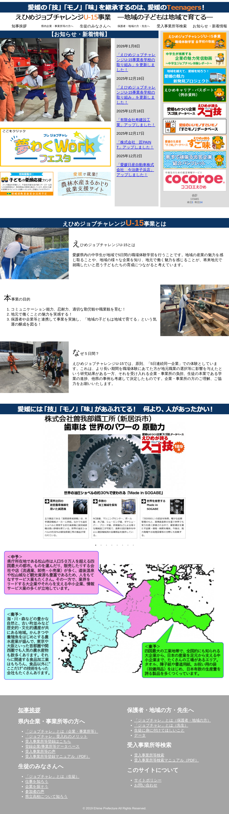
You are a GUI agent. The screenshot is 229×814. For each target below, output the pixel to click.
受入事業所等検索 (172, 26)
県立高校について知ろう (46, 796)
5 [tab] (117, 545)
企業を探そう (36, 786)
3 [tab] (106, 545)
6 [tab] (122, 545)
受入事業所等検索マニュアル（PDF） (166, 760)
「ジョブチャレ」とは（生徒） (52, 776)
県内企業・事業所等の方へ (57, 26)
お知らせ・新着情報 (210, 26)
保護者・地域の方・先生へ (134, 26)
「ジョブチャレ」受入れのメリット (56, 736)
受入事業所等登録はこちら (48, 741)
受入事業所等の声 (40, 751)
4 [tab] (112, 545)
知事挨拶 (19, 26)
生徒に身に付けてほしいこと (159, 730)
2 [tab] (101, 545)
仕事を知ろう (36, 781)
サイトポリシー (148, 780)
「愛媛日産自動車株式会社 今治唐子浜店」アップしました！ (135, 170)
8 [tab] (133, 545)
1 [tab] (96, 545)
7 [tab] (128, 545)
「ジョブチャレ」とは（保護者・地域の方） (172, 720)
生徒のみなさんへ (95, 26)
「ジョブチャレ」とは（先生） (161, 725)
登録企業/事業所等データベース (52, 746)
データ (140, 735)
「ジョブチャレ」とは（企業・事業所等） (61, 731)
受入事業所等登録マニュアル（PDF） (57, 756)
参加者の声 (34, 791)
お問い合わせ (145, 785)
